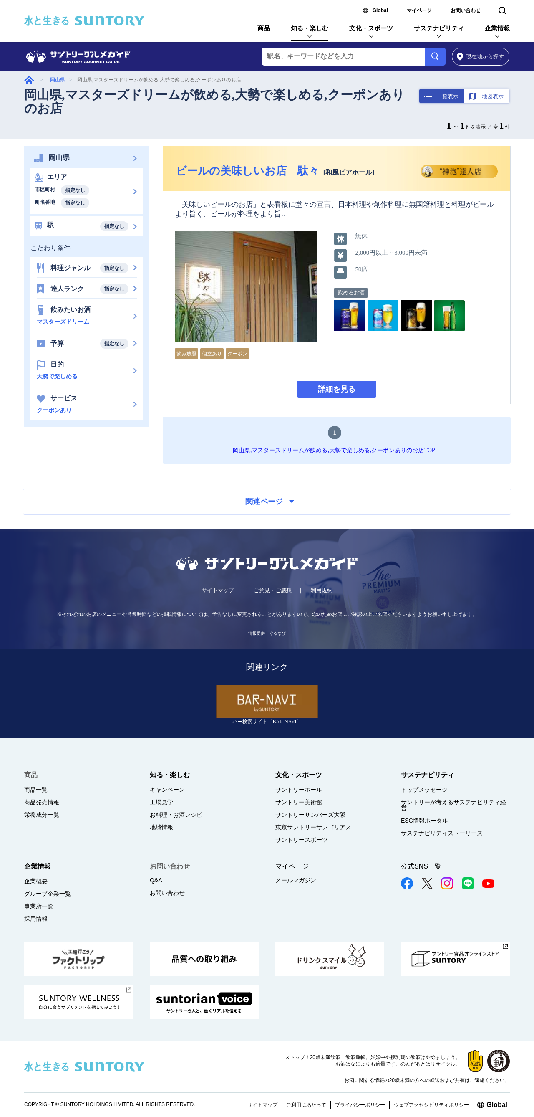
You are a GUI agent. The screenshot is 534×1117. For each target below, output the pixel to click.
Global (380, 10)
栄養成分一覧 (41, 814)
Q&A (156, 880)
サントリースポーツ (301, 839)
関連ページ (270, 501)
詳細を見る (336, 389)
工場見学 (161, 802)
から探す (480, 57)
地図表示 (493, 96)
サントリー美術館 (298, 802)
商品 (263, 28)
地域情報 (161, 827)
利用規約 (321, 590)
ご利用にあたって (306, 1105)
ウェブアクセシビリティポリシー (431, 1105)
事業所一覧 (38, 906)
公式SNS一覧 (421, 866)
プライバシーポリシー (360, 1105)
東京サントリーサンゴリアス (313, 827)
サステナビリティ (439, 28)
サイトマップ (218, 590)
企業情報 (497, 28)
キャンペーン (167, 789)
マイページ (419, 10)
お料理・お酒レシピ (176, 814)
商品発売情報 (41, 802)
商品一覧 (36, 789)
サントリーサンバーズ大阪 (310, 814)
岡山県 (57, 80)
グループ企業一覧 (47, 893)
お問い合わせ (466, 10)
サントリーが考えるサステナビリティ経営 (453, 805)
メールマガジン (295, 880)
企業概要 (36, 881)
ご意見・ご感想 (273, 590)
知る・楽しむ (309, 28)
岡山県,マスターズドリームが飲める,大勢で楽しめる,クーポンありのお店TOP (334, 450)
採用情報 (36, 918)
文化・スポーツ (371, 28)
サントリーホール (298, 789)
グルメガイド (29, 80)
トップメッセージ (424, 789)
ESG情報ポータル (424, 820)
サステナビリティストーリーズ (442, 833)
